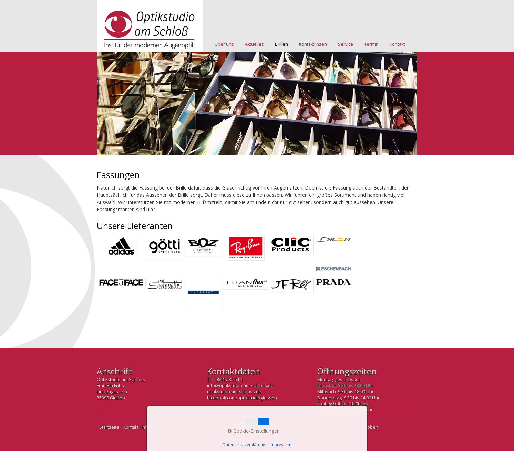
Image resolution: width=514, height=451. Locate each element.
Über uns (224, 44)
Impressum (153, 427)
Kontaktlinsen (313, 44)
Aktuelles (254, 44)
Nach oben (367, 427)
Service (345, 44)
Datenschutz (181, 427)
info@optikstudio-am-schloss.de (240, 385)
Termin (371, 44)
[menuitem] (224, 44)
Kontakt (397, 44)
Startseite (109, 427)
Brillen (281, 44)
